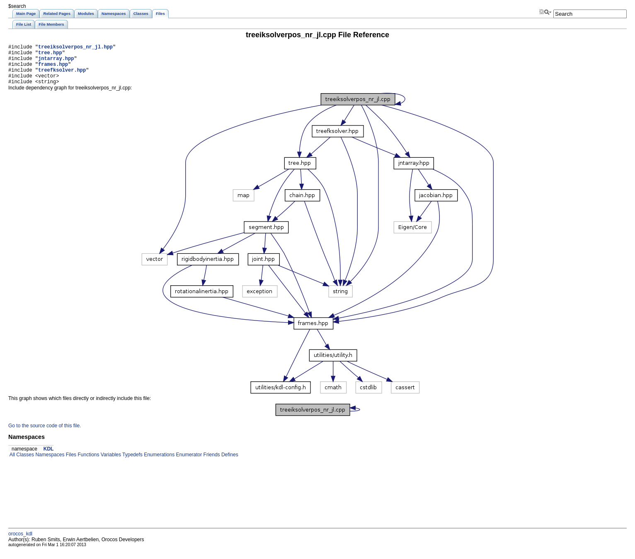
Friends (211, 463)
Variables (110, 463)
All (11, 463)
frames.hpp (53, 68)
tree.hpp (50, 54)
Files (70, 463)
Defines (229, 463)
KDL (49, 457)
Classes (24, 463)
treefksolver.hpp (62, 76)
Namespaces (49, 463)
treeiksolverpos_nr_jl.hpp (75, 47)
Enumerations (159, 463)
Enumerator (188, 463)
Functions (87, 463)
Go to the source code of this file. (44, 434)
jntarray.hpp (56, 61)
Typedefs (132, 463)
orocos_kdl (20, 542)
